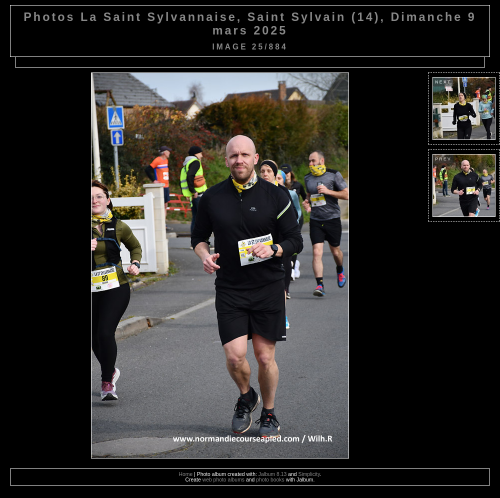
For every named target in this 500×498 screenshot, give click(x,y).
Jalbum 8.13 (272, 474)
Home (186, 474)
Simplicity (309, 474)
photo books (270, 479)
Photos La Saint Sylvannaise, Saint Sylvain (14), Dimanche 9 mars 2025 (250, 23)
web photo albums (223, 479)
